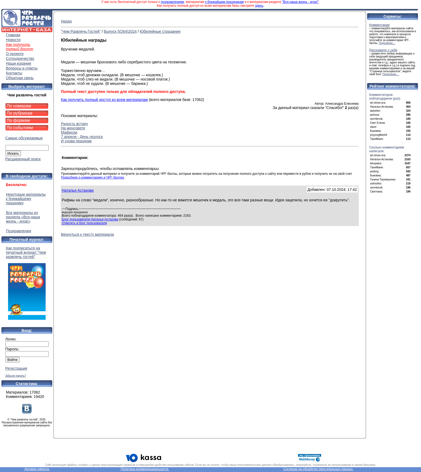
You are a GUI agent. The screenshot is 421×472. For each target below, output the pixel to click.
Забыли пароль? (15, 375)
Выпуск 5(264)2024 (120, 31)
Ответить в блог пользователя (84, 223)
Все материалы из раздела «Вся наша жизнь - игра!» (23, 216)
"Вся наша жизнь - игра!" (300, 2)
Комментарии (379, 25)
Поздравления (18, 231)
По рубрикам (19, 113)
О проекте (15, 54)
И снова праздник (76, 141)
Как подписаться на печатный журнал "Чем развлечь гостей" (27, 283)
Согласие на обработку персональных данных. (318, 469)
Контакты (14, 73)
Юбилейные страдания (160, 31)
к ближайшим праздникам (224, 2)
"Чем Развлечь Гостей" (81, 31)
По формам (18, 120)
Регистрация (16, 368)
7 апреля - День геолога (82, 137)
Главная (13, 35)
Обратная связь (20, 78)
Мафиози (69, 132)
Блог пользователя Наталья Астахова (90, 219)
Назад (66, 21)
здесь (259, 6)
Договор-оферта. (37, 469)
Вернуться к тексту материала (87, 234)
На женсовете (73, 128)
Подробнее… (387, 43)
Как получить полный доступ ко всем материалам (104, 99)
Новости (13, 40)
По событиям (20, 127)
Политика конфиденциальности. (145, 469)
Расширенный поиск (23, 159)
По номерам (19, 106)
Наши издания (18, 63)
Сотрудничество (20, 58)
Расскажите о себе (383, 50)
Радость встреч (74, 124)
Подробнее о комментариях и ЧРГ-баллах (92, 177)
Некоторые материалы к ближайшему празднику (26, 198)
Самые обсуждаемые (24, 138)
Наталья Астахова (78, 190)
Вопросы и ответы (22, 68)
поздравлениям (172, 2)
